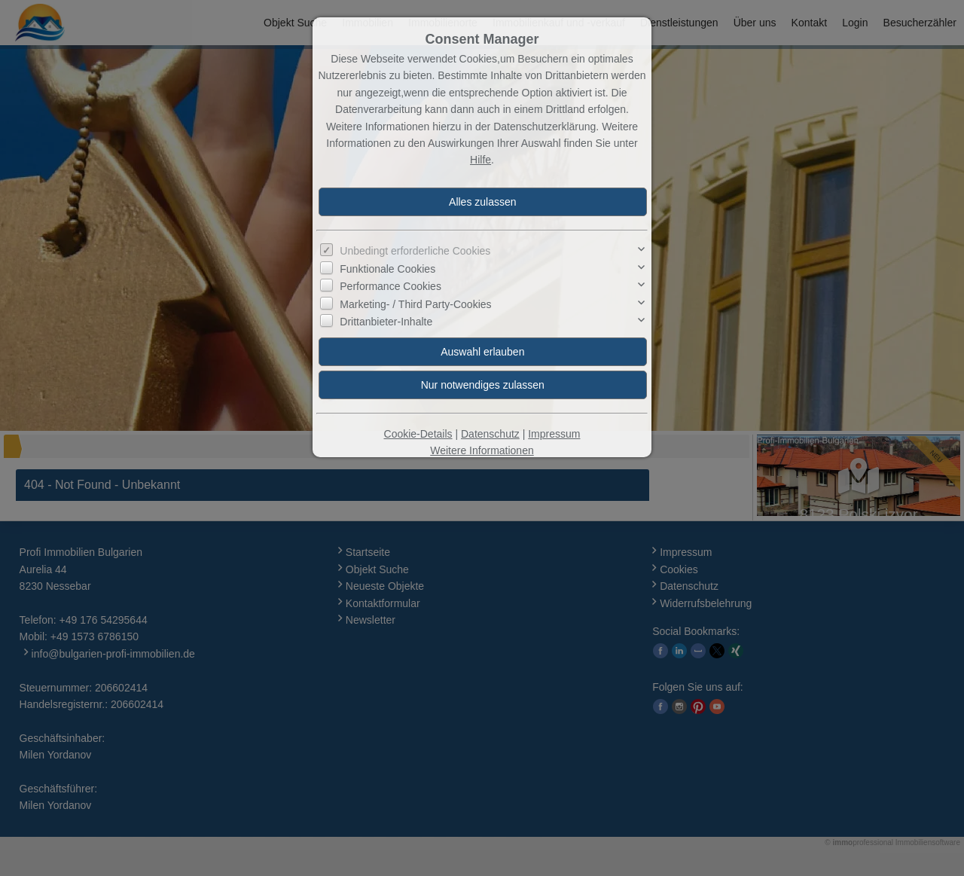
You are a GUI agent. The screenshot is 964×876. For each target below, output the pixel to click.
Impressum (554, 434)
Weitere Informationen (481, 450)
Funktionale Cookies (387, 269)
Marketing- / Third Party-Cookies (415, 304)
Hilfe (480, 160)
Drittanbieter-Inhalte (386, 322)
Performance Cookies (390, 286)
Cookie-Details (418, 434)
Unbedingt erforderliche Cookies (415, 251)
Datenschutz (490, 434)
